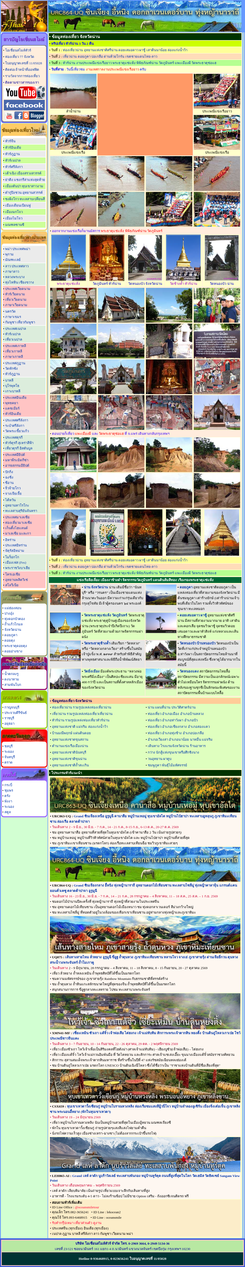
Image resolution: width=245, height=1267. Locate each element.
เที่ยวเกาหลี (13, 351)
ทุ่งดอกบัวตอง (14, 619)
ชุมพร (8, 790)
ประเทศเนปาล (15, 329)
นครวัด (10, 311)
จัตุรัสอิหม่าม (14, 551)
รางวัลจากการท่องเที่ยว (22, 76)
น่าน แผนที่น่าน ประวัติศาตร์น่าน (172, 707)
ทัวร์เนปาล (13, 160)
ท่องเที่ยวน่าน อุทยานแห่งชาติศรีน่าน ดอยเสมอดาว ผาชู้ (125, 50)
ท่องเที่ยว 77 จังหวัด (19, 57)
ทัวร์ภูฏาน (12, 154)
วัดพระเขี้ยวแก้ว (17, 431)
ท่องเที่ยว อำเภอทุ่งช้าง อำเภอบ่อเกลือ (176, 733)
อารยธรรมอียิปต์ (17, 465)
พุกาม (9, 254)
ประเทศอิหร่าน (16, 545)
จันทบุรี (9, 757)
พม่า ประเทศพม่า (17, 249)
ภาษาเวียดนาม (16, 305)
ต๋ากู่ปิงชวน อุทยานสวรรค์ (24, 192)
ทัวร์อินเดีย (13, 147)
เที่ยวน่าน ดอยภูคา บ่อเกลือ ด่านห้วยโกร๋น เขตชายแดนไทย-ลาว (110, 56)
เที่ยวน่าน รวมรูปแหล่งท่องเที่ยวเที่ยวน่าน (82, 714)
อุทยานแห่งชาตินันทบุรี (69, 752)
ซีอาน (9, 483)
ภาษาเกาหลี (14, 357)
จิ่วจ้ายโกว (13, 488)
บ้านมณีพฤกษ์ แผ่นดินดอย (71, 733)
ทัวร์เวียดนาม (15, 294)
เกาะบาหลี (12, 391)
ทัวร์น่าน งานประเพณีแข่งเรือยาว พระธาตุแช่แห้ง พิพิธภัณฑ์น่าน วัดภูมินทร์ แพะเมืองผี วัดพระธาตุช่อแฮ (139, 63)
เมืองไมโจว (13, 218)
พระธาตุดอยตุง (15, 646)
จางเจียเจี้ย (13, 493)
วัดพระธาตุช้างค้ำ (97, 643)
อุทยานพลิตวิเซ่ (16, 580)
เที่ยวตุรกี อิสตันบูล (18, 448)
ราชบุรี (9, 718)
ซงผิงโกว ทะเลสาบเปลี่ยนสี (25, 199)
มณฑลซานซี (14, 225)
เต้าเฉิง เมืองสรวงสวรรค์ (23, 173)
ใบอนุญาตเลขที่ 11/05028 (23, 63)
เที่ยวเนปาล (13, 339)
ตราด (8, 762)
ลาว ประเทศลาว (17, 266)
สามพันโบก (12, 685)
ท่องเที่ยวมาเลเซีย (18, 523)
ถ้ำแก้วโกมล (13, 624)
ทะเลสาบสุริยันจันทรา (21, 511)
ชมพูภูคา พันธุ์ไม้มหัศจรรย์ (167, 765)
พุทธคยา (11, 403)
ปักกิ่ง (9, 472)
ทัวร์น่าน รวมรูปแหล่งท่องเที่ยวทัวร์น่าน (80, 720)
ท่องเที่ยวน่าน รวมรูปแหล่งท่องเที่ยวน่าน (81, 707)
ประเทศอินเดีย (16, 398)
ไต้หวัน (10, 500)
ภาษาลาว (12, 271)
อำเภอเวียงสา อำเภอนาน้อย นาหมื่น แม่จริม (180, 739)
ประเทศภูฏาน (15, 363)
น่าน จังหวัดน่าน (96, 587)
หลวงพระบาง (15, 277)
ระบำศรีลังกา (14, 426)
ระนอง (9, 807)
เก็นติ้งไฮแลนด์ (16, 528)
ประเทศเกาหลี (15, 346)
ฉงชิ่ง (9, 477)
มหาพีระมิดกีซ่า (16, 460)
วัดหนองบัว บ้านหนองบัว (197, 643)
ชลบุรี (8, 746)
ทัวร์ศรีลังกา (14, 167)
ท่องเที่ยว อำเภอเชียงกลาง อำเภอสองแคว (179, 727)
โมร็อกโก (12, 557)
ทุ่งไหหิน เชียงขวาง (19, 282)
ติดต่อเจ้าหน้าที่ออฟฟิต (22, 70)
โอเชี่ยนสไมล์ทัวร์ (18, 50)
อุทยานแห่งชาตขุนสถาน (70, 739)
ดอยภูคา (10, 635)
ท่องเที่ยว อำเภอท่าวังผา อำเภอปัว (173, 720)
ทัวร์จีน (10, 141)
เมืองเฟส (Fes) (15, 562)
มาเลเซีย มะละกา (18, 533)
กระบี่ (8, 785)
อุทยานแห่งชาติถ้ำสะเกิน (70, 765)
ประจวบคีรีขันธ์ (15, 713)
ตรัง (7, 796)
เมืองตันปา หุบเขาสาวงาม (24, 186)
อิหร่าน (10, 540)
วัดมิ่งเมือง (92, 671)
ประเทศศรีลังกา (16, 420)
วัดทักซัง (11, 368)
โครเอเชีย (12, 574)
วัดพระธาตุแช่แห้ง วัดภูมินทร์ (105, 615)
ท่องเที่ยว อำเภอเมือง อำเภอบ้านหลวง (176, 714)
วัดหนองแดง (189, 671)
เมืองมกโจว (14, 212)
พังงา (8, 801)
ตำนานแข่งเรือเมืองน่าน (70, 746)
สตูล (7, 812)
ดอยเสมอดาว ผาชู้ (193, 615)
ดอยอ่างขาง (13, 651)
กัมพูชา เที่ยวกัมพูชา (20, 322)
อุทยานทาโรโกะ (17, 505)
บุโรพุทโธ (12, 386)
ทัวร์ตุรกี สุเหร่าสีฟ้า (19, 443)
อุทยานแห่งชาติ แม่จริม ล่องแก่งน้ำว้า (80, 727)
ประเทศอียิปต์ (15, 455)
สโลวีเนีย (12, 585)
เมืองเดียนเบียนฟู (18, 205)
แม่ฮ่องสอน (12, 608)
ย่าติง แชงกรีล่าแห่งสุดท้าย (25, 180)
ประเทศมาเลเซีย (17, 517)
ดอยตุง (9, 640)
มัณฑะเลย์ (13, 260)
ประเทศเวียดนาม (17, 289)
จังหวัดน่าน (12, 630)
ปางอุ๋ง (9, 613)
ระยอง (9, 752)
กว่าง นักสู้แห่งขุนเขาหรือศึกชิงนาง (173, 752)
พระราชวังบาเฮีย (17, 568)
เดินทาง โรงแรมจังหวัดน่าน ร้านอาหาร (177, 746)
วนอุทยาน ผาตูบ (159, 759)
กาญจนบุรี (11, 707)
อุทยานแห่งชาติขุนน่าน (69, 759)
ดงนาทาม (11, 679)
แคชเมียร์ (12, 408)
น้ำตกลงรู (11, 674)
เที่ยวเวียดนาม (16, 300)
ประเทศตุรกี (14, 437)
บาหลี (9, 380)
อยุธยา (9, 723)
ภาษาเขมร (13, 317)
